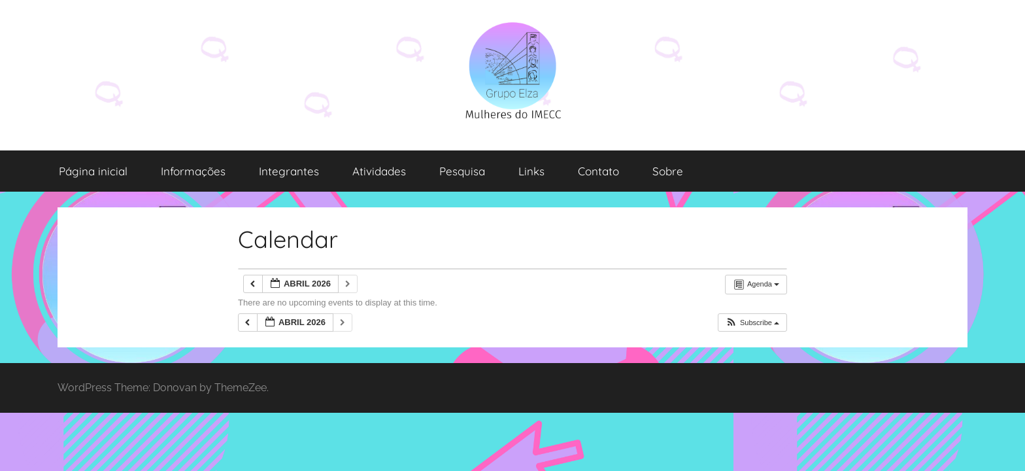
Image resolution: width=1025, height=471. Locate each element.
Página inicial (93, 171)
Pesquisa (462, 171)
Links (531, 171)
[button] (752, 323)
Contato (598, 171)
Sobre (667, 171)
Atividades (379, 171)
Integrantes (289, 171)
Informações (193, 171)
